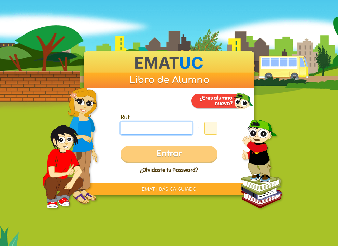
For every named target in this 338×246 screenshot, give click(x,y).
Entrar (169, 153)
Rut (125, 117)
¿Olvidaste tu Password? (169, 170)
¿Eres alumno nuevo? (216, 101)
